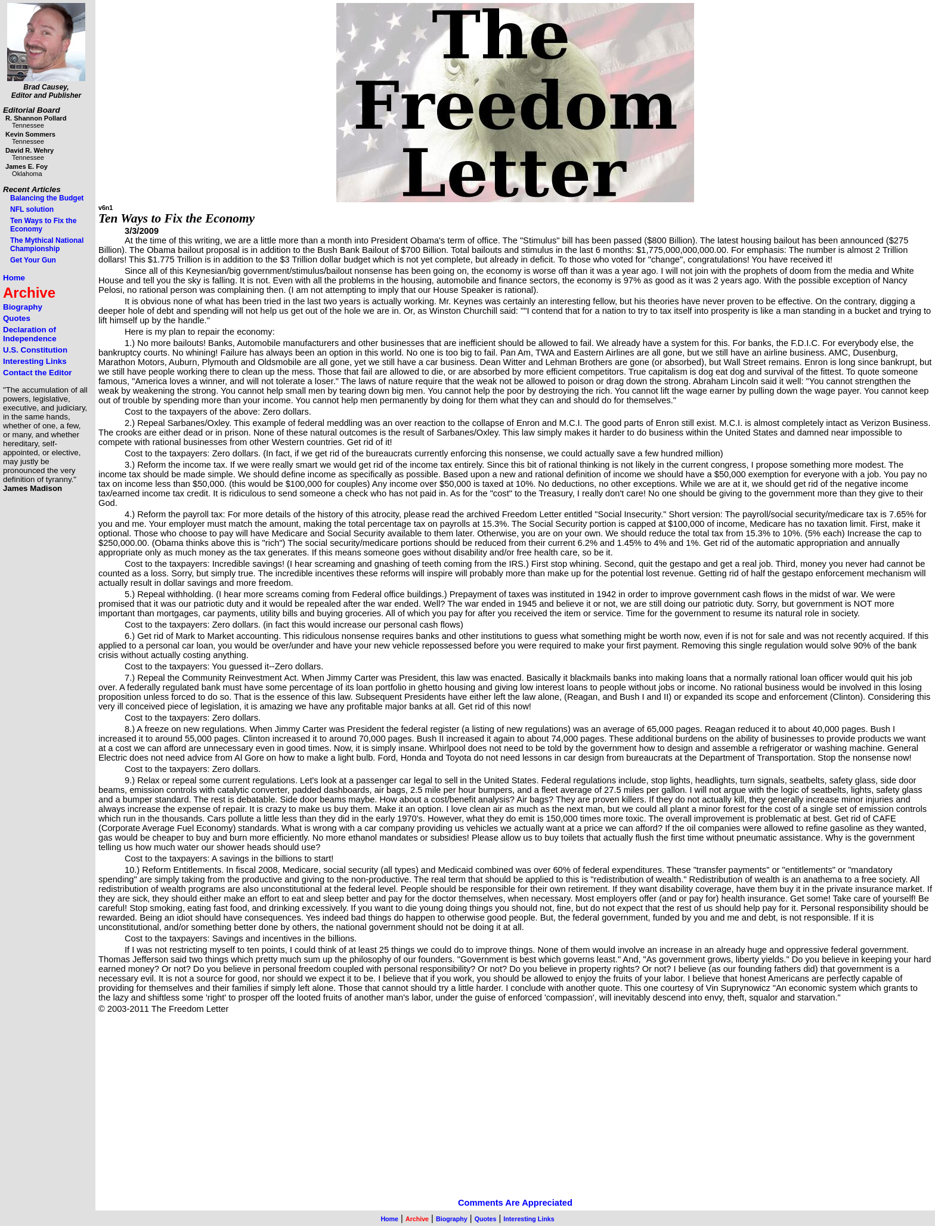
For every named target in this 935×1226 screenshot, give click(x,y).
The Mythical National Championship (46, 244)
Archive (29, 293)
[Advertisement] (456, 1114)
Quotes (16, 318)
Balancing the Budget (46, 198)
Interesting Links (35, 361)
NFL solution (32, 209)
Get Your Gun (33, 260)
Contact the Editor (37, 372)
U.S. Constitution (35, 349)
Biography (22, 306)
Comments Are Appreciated (515, 1203)
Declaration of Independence (30, 334)
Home (14, 277)
